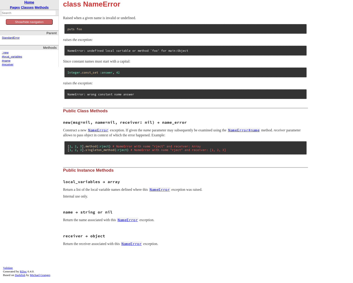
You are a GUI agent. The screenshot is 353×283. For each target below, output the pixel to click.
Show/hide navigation (29, 22)
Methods (42, 7)
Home (29, 2)
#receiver (8, 64)
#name (6, 60)
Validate (8, 268)
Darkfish (20, 275)
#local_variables (12, 56)
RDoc (23, 271)
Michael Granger (40, 275)
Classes (27, 7)
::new (5, 52)
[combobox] (29, 13)
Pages (15, 7)
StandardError (11, 37)
